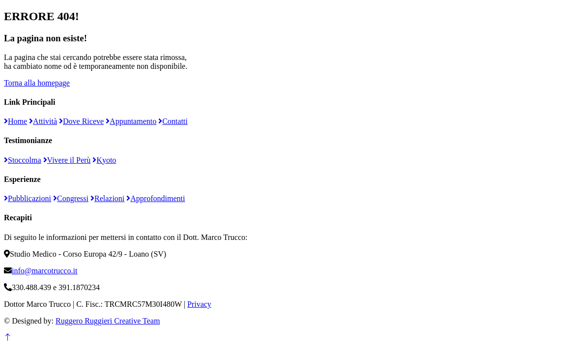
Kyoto (104, 160)
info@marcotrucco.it (44, 270)
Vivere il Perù (67, 160)
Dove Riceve (81, 121)
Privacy (199, 304)
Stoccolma (22, 160)
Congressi (70, 198)
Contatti (173, 121)
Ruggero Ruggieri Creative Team (108, 321)
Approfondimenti (155, 198)
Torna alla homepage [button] (37, 83)
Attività (43, 121)
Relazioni (107, 198)
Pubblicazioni (27, 198)
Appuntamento (131, 121)
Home (15, 121)
